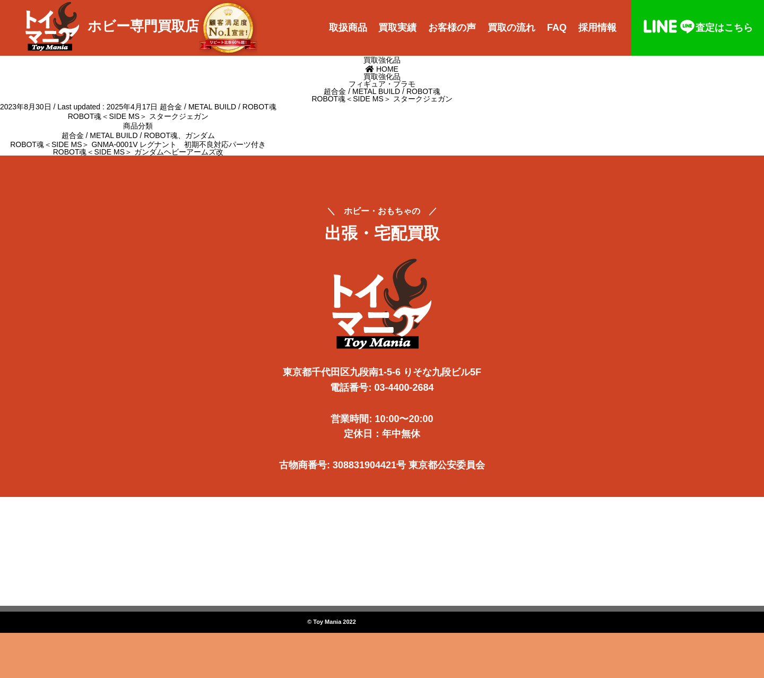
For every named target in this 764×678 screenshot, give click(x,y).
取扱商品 (348, 27)
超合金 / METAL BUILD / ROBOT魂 (218, 106)
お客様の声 (452, 27)
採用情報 (597, 27)
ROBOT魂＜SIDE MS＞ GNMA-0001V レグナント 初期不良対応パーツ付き (138, 144)
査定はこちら (698, 27)
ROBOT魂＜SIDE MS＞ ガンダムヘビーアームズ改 (138, 152)
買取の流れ (511, 27)
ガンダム (200, 135)
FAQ (557, 27)
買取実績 (397, 27)
